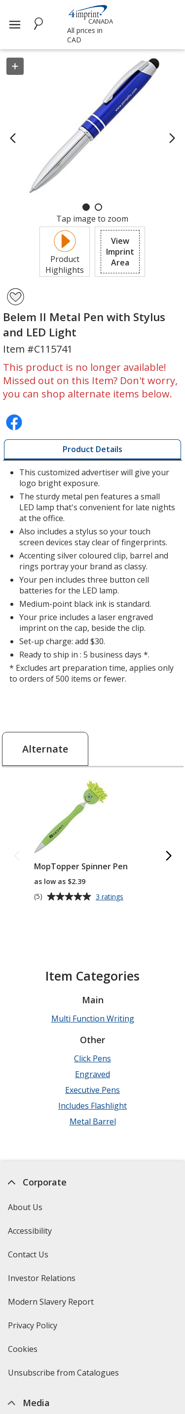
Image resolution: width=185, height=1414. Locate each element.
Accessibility (30, 1230)
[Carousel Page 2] (98, 207)
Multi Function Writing (92, 1018)
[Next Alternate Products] (168, 856)
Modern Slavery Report (52, 1305)
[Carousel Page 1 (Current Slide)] (86, 207)
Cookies (24, 1352)
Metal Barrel (93, 1121)
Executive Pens (92, 1090)
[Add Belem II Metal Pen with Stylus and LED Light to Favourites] (15, 296)
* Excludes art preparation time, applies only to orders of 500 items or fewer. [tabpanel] (92, 575)
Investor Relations (43, 1281)
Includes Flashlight (92, 1105)
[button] (120, 252)
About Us (25, 1207)
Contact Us (28, 1254)
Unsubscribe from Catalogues (64, 1375)
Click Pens (92, 1058)
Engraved (92, 1074)
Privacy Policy (34, 1328)
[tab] (93, 449)
